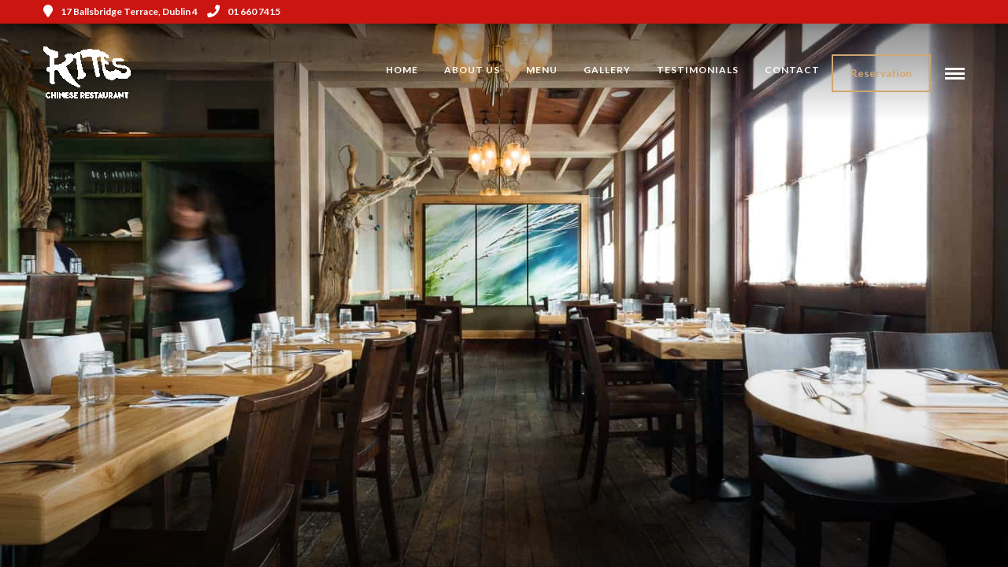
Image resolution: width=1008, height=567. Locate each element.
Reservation (881, 73)
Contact (792, 70)
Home (402, 70)
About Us (472, 70)
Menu (542, 70)
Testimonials (698, 70)
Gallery (607, 70)
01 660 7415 (243, 11)
